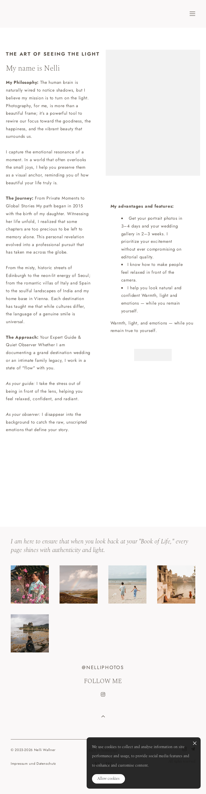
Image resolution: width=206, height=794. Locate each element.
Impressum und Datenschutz (33, 763)
